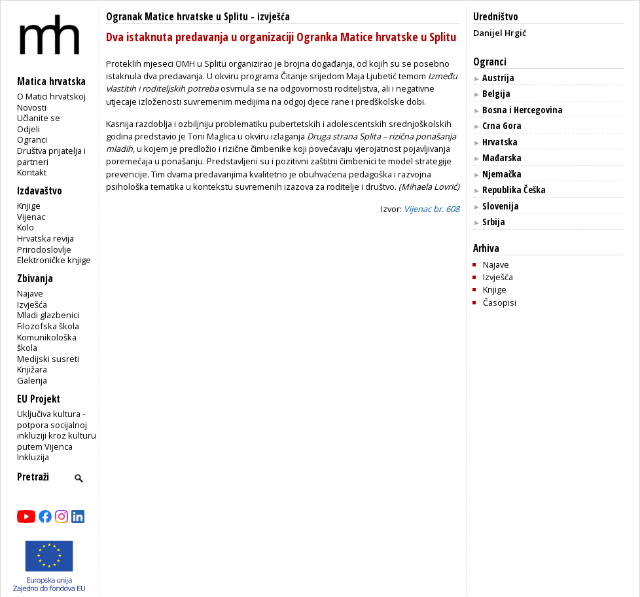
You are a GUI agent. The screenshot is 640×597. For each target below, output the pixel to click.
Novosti (31, 107)
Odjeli (28, 129)
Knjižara (32, 369)
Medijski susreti (48, 359)
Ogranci (32, 139)
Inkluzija (33, 457)
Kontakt (31, 172)
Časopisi (499, 302)
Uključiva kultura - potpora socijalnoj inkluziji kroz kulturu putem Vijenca (56, 430)
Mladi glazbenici (48, 315)
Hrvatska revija (45, 238)
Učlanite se (38, 118)
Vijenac (31, 217)
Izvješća (32, 304)
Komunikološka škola (47, 342)
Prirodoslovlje (44, 249)
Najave (30, 293)
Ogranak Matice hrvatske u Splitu (177, 17)
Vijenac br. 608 (431, 209)
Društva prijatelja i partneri (51, 156)
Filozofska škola (48, 326)
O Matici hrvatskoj (51, 96)
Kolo (25, 227)
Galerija (32, 380)
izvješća (273, 17)
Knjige (29, 205)
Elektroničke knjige (54, 260)
